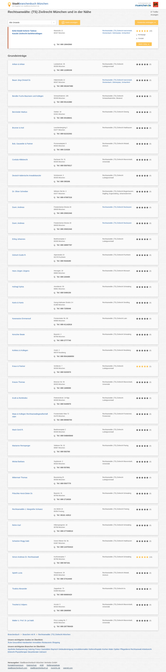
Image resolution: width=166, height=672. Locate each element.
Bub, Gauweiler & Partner (22, 144)
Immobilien (37, 642)
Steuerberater (33, 652)
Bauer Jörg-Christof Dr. (21, 80)
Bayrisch (54, 649)
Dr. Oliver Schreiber (20, 191)
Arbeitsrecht (147, 649)
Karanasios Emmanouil (21, 318)
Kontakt (141, 38)
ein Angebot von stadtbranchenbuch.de (25, 6)
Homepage (142, 35)
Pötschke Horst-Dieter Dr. (22, 493)
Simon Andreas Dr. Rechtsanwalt (25, 557)
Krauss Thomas (18, 382)
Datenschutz (32, 665)
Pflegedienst (125, 649)
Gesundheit (17, 642)
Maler (111, 649)
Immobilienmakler (81, 649)
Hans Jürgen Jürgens (20, 271)
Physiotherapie (21, 652)
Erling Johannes (18, 239)
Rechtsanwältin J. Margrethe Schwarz (27, 509)
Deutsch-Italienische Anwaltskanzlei (26, 175)
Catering (31, 649)
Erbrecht (11, 652)
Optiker (117, 649)
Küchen (105, 649)
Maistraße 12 (78, 32)
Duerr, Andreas (18, 207)
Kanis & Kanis (17, 303)
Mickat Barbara (18, 462)
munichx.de (55, 668)
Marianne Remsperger (21, 446)
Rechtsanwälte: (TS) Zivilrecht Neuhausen (117, 207)
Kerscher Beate (18, 334)
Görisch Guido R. (19, 255)
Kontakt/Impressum (15, 665)
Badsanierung (21, 649)
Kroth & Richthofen (19, 398)
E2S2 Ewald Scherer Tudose (31, 32)
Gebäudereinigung (65, 649)
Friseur (38, 649)
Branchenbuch (13, 634)
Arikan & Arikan (18, 64)
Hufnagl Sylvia (18, 287)
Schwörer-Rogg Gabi (20, 541)
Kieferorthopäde (95, 649)
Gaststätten (46, 649)
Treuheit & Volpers (19, 605)
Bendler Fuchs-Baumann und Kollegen (27, 96)
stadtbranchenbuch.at (39, 668)
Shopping (56, 642)
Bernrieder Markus (19, 112)
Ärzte (10, 642)
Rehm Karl (16, 525)
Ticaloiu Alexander (19, 589)
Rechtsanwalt (136, 649)
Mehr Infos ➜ (144, 44)
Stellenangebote (53, 665)
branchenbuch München (30, 3)
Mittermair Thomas (19, 477)
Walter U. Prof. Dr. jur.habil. (23, 620)
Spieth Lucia (17, 573)
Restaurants (47, 642)
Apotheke (11, 649)
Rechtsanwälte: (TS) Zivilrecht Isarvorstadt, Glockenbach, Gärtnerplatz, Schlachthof (117, 32)
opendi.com (67, 668)
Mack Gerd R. (17, 430)
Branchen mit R (29, 634)
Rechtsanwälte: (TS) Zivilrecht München (54, 634)
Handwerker (27, 642)
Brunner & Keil (18, 128)
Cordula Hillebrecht (20, 160)
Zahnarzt (42, 652)
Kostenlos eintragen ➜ (146, 22)
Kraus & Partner (18, 366)
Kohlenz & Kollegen (20, 350)
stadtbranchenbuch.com (17, 668)
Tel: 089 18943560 (64, 44)
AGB (42, 665)
